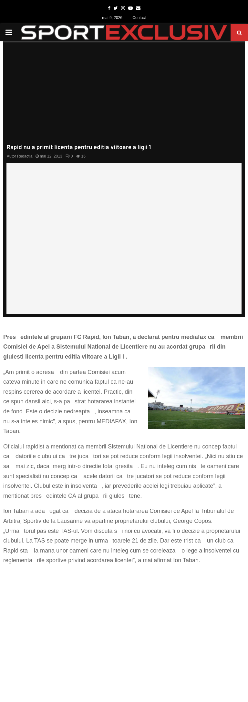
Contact (139, 17)
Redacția (24, 156)
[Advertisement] (124, 96)
